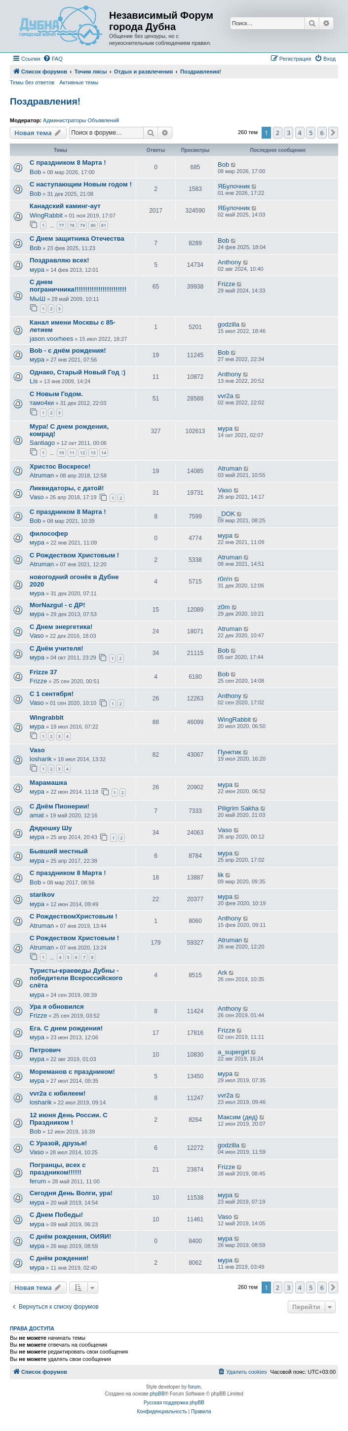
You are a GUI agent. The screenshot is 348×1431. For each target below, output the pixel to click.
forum (194, 1387)
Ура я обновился (57, 1006)
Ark (223, 972)
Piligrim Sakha (238, 808)
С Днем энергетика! (61, 626)
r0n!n (225, 579)
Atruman (42, 475)
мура (37, 269)
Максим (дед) (238, 1117)
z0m (224, 607)
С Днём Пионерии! (59, 806)
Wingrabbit (47, 717)
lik (221, 875)
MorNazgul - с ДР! (57, 605)
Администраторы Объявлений (81, 120)
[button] (333, 133)
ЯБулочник (234, 186)
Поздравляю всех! (59, 260)
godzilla (228, 324)
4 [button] (300, 132)
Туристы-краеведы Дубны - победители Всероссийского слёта (76, 978)
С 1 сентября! (52, 693)
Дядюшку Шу (51, 828)
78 (72, 225)
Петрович (45, 1050)
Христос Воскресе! (60, 466)
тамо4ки (42, 402)
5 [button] (310, 132)
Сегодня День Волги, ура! (71, 1193)
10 (61, 452)
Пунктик (229, 752)
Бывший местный (59, 851)
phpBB (157, 1393)
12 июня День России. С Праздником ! (69, 1118)
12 (82, 452)
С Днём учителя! (56, 648)
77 (61, 225)
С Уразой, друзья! (58, 1143)
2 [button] (277, 132)
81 (103, 225)
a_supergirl (233, 1052)
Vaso (37, 497)
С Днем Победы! (56, 1214)
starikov (42, 894)
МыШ (37, 298)
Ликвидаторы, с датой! (67, 488)
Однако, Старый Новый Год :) (77, 372)
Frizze (226, 284)
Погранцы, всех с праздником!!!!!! (58, 1168)
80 (92, 225)
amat (37, 815)
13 (92, 452)
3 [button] (288, 132)
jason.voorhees (51, 338)
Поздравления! (45, 101)
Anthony (229, 262)
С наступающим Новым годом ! (81, 184)
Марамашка (48, 782)
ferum (38, 1181)
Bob (35, 172)
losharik (41, 759)
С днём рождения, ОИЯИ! (70, 1236)
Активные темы (78, 82)
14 (103, 452)
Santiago (42, 442)
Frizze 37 (43, 672)
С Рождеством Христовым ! (74, 555)
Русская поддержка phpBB (174, 1402)
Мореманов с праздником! (72, 1071)
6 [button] (322, 132)
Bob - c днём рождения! (68, 350)
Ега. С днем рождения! (66, 1028)
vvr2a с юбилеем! (57, 1093)
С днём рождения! (59, 1258)
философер (49, 533)
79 (82, 225)
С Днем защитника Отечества (77, 238)
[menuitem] (53, 59)
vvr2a (225, 396)
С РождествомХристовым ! (73, 916)
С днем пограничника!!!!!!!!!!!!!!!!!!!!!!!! (78, 285)
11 (72, 452)
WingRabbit (46, 215)
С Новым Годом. (56, 394)
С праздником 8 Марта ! (68, 162)
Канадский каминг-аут (65, 206)
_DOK (226, 513)
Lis (34, 381)
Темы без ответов (32, 82)
